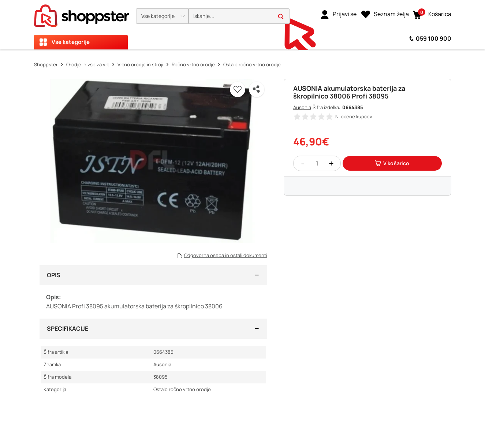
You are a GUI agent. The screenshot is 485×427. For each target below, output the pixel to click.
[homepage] (81, 14)
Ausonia (302, 107)
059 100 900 (433, 38)
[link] (338, 14)
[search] (239, 16)
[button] (163, 16)
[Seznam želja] (385, 14)
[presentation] (242, 24)
